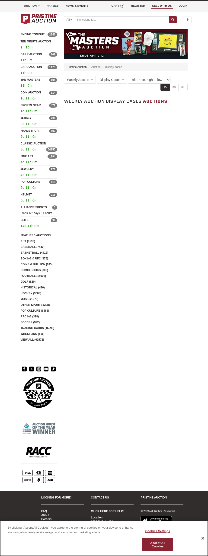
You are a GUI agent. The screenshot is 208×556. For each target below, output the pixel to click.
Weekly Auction (80, 80)
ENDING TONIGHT (33, 34)
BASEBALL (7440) (33, 247)
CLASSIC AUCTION (33, 143)
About (45, 515)
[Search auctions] (122, 19)
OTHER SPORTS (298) (35, 305)
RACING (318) (30, 316)
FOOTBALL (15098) (33, 276)
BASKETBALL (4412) (34, 252)
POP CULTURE (30, 181)
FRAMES (53, 5)
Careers (46, 519)
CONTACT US (100, 497)
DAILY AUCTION (31, 54)
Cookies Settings (157, 531)
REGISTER (138, 5)
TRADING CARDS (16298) (37, 328)
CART (117, 6)
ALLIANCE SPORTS (34, 207)
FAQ (44, 511)
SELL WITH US (162, 5)
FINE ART (27, 156)
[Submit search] (173, 19)
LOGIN (183, 5)
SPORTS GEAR (31, 105)
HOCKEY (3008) (31, 293)
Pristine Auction (77, 67)
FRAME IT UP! (30, 130)
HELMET (26, 194)
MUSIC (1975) (29, 299)
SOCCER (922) (30, 322)
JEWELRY (27, 169)
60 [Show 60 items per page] (182, 87)
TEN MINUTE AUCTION (39, 45)
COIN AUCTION (31, 92)
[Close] (203, 538)
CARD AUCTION (31, 67)
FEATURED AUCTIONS (36, 235)
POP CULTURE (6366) (35, 310)
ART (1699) (28, 241)
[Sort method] (149, 80)
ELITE (25, 220)
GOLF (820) (28, 281)
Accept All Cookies (157, 544)
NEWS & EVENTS (76, 5)
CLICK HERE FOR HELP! (107, 511)
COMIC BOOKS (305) (34, 270)
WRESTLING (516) (33, 334)
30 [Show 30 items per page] (174, 87)
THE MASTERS (31, 79)
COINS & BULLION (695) (37, 264)
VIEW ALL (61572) (32, 339)
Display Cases (112, 80)
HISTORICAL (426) (33, 287)
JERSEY (26, 118)
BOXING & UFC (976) (34, 258)
